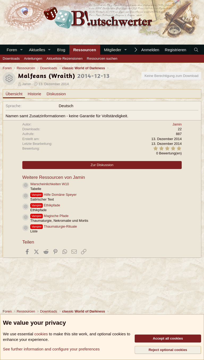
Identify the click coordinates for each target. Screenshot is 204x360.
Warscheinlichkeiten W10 (49, 184)
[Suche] (196, 50)
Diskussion (56, 94)
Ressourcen (84, 49)
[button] (21, 50)
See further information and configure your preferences (51, 349)
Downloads (11, 58)
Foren (12, 49)
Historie (34, 94)
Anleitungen (33, 58)
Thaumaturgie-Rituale (53, 226)
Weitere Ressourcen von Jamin (53, 177)
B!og (61, 49)
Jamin (26, 84)
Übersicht (14, 94)
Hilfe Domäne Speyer (53, 195)
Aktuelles (37, 49)
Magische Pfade (49, 216)
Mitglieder (112, 49)
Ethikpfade (45, 205)
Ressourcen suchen (102, 58)
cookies (41, 334)
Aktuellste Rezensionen (64, 58)
